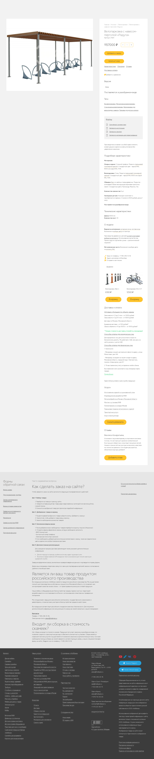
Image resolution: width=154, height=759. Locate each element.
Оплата (36, 704)
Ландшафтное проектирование (44, 686)
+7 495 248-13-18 (50, 7)
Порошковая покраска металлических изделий (119, 407)
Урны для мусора (10, 666)
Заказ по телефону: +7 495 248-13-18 (117, 254)
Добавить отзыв (115, 456)
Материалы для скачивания (42, 719)
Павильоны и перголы (12, 678)
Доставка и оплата (110, 68)
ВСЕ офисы (59, 11)
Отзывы (129, 65)
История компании (69, 658)
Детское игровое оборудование (15, 723)
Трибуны (8, 686)
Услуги (36, 9)
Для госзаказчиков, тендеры (12, 493)
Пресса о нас (67, 672)
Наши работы (23, 9)
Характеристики (110, 65)
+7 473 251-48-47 (70, 7)
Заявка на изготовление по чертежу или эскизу (12, 512)
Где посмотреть (38, 716)
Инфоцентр (23, 12)
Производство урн (68, 704)
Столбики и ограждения (12, 689)
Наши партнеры (68, 666)
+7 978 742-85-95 (70, 9)
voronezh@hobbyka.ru (98, 703)
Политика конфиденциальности (129, 741)
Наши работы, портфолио (71, 675)
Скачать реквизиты (115, 420)
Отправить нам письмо (113, 258)
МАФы (7, 709)
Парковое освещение (11, 675)
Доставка (37, 707)
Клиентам (35, 699)
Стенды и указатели (11, 692)
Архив (7, 707)
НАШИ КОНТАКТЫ (97, 711)
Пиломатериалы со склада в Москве (115, 404)
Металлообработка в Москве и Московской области (120, 397)
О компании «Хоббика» (68, 653)
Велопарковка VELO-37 (134, 287)
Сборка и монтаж (39, 710)
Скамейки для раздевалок (13, 735)
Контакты (30, 12)
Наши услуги (36, 653)
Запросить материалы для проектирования (123, 133)
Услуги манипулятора (111, 414)
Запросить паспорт (115, 130)
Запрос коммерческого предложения (10, 499)
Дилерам (31, 9)
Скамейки (8, 660)
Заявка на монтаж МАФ (10, 524)
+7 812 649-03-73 (50, 9)
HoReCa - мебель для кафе (13, 695)
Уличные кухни (9, 704)
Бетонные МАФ (9, 715)
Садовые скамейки (11, 663)
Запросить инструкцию (116, 126)
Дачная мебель (9, 658)
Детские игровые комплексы (14, 720)
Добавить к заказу (115, 52)
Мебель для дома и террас (13, 701)
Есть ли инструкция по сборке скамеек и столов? (134, 483)
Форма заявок (7, 488)
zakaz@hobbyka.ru (51, 11)
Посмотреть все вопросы (128, 493)
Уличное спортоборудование (14, 684)
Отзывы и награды (69, 669)
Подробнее (108, 373)
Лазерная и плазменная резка (43, 658)
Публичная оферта (125, 747)
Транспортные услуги (111, 411)
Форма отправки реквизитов (12, 506)
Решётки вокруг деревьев (12, 681)
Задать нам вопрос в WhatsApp (115, 256)
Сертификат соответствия (117, 123)
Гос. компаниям (68, 693)
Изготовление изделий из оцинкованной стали (119, 391)
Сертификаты (67, 663)
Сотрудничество (66, 712)
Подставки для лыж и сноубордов (15, 726)
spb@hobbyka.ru (96, 683)
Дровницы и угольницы (12, 717)
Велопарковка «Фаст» (112, 287)
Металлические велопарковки (125, 102)
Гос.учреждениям (68, 690)
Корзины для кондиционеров (14, 738)
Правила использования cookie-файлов (131, 750)
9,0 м (107, 85)
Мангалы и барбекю (11, 698)
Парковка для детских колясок (128, 108)
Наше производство (31, 6)
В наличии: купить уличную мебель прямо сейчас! (77, 2)
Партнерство (65, 682)
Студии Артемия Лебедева (101, 729)
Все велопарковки (110, 102)
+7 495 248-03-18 (97, 676)
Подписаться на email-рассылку (129, 675)
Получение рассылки (9, 535)
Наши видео (66, 717)
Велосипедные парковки (12, 672)
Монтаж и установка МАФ (112, 401)
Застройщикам (67, 699)
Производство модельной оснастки (45, 666)
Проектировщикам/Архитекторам (73, 701)
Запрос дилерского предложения (13, 529)
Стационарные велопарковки (113, 105)
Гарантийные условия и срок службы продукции (119, 379)
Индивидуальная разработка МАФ (115, 394)
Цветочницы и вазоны (12, 669)
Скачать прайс (38, 722)
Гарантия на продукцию (41, 713)
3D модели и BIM (68, 719)
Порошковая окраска (40, 675)
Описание (120, 65)
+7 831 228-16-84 (70, 11)
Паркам (65, 696)
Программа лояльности (126, 744)
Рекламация (7, 518)
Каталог (22, 6)
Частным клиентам (69, 687)
